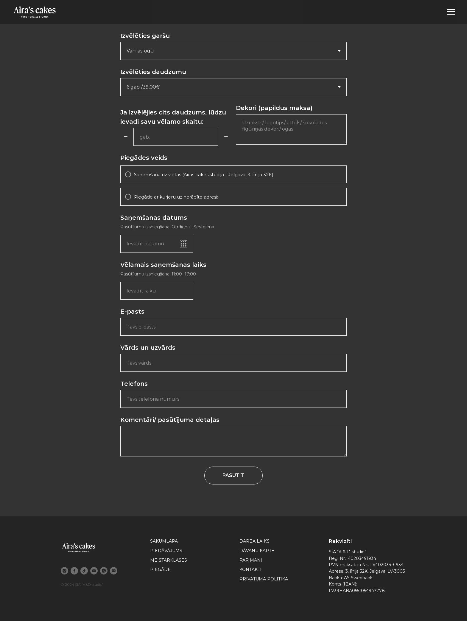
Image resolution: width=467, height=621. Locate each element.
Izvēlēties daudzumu (153, 71)
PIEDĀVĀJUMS (166, 550)
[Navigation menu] (451, 12)
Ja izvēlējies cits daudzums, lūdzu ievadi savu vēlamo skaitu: (173, 117)
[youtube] (94, 570)
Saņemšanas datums (153, 217)
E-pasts (132, 311)
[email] (113, 570)
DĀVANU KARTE (256, 550)
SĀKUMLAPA (164, 541)
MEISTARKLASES (168, 560)
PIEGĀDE (160, 569)
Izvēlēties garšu (145, 35)
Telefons (134, 383)
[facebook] (74, 570)
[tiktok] (84, 570)
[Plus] (226, 137)
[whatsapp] (104, 570)
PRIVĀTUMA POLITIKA (263, 579)
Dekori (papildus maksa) (274, 107)
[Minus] (125, 137)
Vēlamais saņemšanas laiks (163, 264)
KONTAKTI (250, 569)
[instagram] (64, 570)
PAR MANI (250, 560)
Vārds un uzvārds (147, 347)
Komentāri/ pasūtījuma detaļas (170, 419)
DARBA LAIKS (254, 541)
